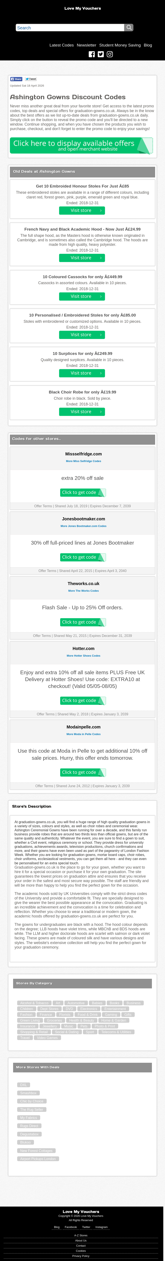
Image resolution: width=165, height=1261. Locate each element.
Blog (148, 45)
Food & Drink (88, 1014)
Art (58, 1003)
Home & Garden (113, 1020)
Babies (97, 1003)
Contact (81, 1245)
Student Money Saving (120, 45)
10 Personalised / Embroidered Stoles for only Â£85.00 (82, 315)
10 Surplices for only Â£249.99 (82, 353)
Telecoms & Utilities (116, 1032)
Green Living (30, 1020)
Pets (84, 1026)
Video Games (47, 1038)
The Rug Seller (31, 1109)
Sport (90, 1032)
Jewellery (50, 1026)
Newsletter (86, 45)
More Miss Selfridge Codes (83, 461)
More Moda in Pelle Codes (84, 734)
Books (114, 1003)
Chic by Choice (31, 1101)
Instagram (101, 1227)
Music (68, 1026)
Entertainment (115, 1009)
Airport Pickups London (38, 1159)
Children (26, 1009)
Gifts (127, 1014)
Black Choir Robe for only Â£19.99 (82, 392)
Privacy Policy (81, 1256)
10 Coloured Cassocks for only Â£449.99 (82, 277)
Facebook (71, 1227)
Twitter (86, 1227)
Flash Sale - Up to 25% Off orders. (82, 607)
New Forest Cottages (36, 1151)
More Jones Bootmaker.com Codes (83, 526)
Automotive (76, 1003)
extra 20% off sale (82, 478)
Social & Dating (66, 1032)
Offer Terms (43, 506)
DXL (23, 1085)
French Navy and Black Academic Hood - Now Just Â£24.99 (82, 229)
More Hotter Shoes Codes (83, 655)
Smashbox (28, 1093)
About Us (81, 1240)
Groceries (54, 1020)
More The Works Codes (83, 590)
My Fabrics (28, 1118)
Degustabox (29, 1134)
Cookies (81, 1250)
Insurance (27, 1026)
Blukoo (25, 1142)
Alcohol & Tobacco (34, 1003)
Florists (64, 1014)
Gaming (111, 1014)
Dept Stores (49, 1009)
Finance (46, 1014)
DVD (69, 1009)
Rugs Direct (29, 1126)
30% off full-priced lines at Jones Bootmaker (82, 543)
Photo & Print (105, 1026)
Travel (25, 1038)
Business (134, 1003)
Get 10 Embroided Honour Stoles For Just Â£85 (82, 186)
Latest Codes (61, 45)
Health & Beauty (81, 1020)
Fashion (26, 1014)
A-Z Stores (80, 1235)
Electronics (88, 1009)
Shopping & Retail (34, 1032)
